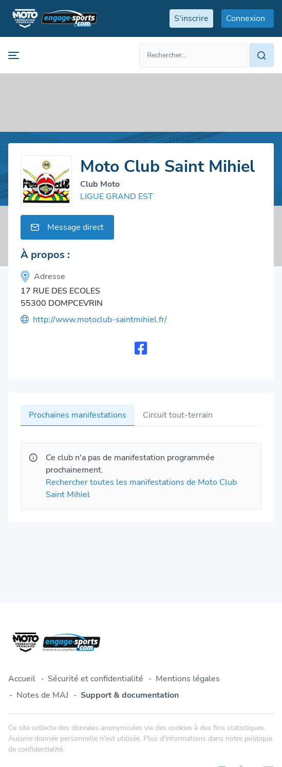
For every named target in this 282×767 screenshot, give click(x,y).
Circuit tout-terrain (178, 415)
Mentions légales (188, 678)
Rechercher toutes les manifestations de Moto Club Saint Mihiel (141, 488)
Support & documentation (130, 695)
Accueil (21, 678)
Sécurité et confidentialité (95, 678)
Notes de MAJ (42, 695)
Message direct (67, 227)
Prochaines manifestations (77, 415)
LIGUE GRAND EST (116, 196)
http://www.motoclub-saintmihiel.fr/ (94, 319)
